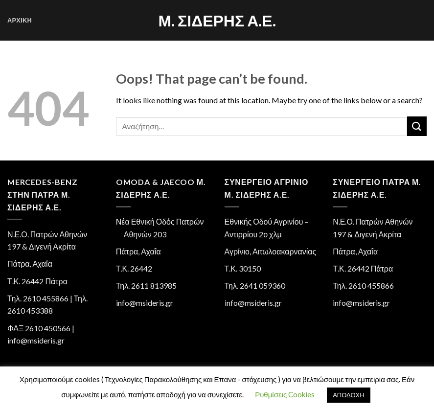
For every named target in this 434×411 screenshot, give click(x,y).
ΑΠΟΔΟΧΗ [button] (348, 395)
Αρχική (19, 20)
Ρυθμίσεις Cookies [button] (285, 394)
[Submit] (417, 126)
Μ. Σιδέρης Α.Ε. (216, 20)
